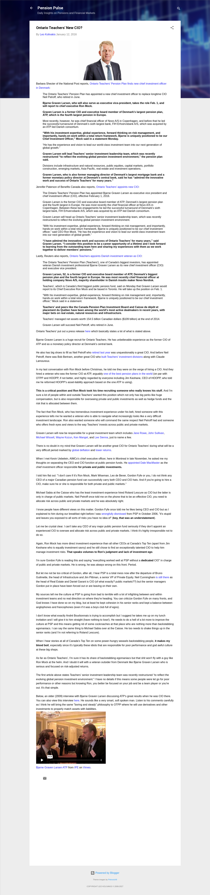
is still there (162, 577)
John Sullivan (156, 433)
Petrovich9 (112, 880)
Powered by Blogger (105, 872)
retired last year (101, 352)
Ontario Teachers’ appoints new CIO (117, 186)
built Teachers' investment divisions (122, 356)
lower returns (103, 450)
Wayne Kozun (64, 437)
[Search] (179, 9)
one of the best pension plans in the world (128, 373)
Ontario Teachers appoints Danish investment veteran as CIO (106, 256)
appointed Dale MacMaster (144, 462)
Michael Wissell (45, 437)
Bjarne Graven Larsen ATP (52, 767)
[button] (172, 28)
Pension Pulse (50, 8)
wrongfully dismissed (113, 513)
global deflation (81, 450)
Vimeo (86, 767)
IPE (76, 767)
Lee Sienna (101, 437)
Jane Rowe (140, 433)
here (87, 331)
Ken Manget (81, 437)
